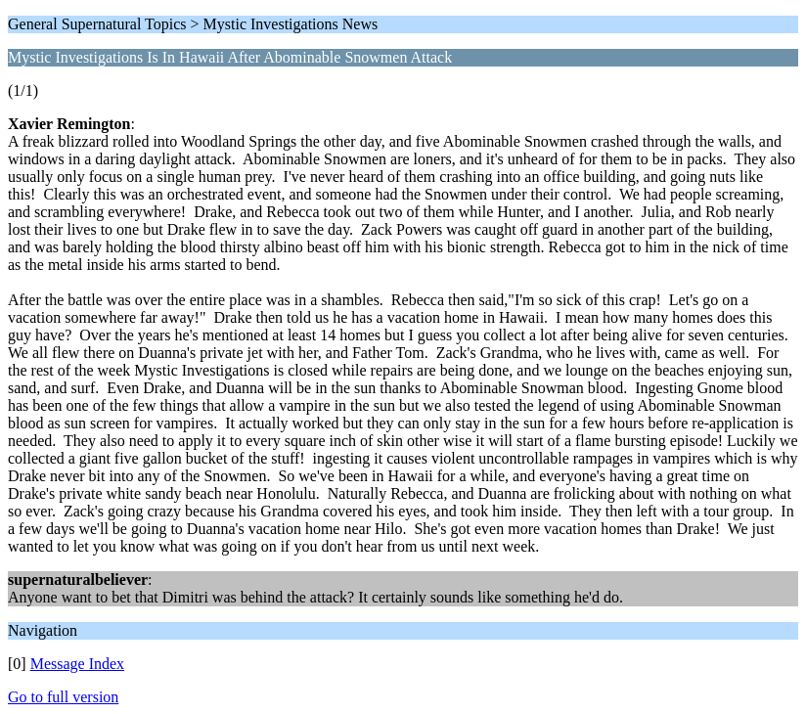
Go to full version (63, 697)
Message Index (77, 663)
